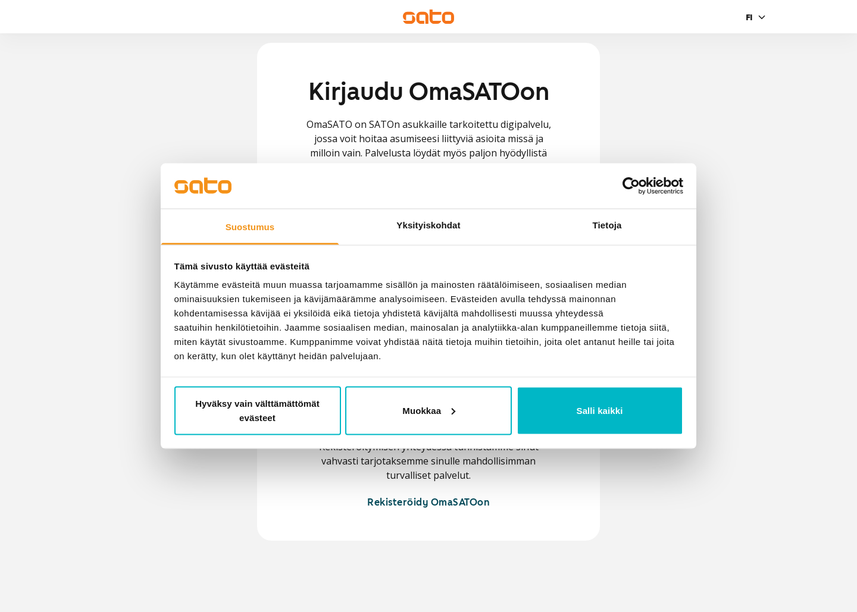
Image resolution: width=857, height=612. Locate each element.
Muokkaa (428, 410)
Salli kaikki (600, 410)
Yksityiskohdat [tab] (428, 225)
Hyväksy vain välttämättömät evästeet (257, 410)
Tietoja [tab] (607, 225)
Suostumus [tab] (250, 227)
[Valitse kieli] (757, 17)
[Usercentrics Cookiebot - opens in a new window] (631, 186)
